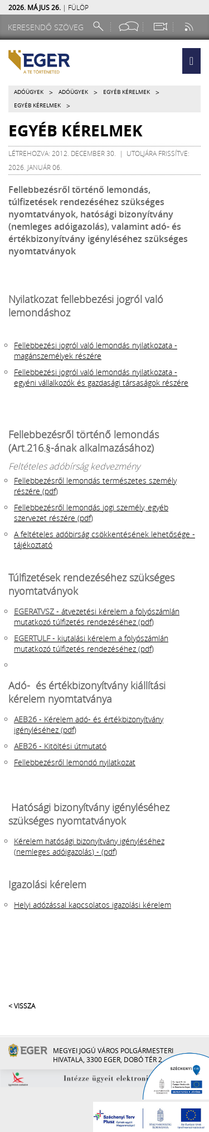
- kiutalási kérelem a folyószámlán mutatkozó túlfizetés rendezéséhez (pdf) (91, 643)
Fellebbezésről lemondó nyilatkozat (74, 762)
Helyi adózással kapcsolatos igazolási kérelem (92, 904)
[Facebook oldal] (129, 26)
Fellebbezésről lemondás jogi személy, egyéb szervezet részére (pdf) (91, 512)
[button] (191, 61)
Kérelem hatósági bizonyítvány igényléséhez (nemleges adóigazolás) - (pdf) (89, 846)
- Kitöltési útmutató (60, 746)
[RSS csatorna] (190, 26)
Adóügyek (28, 92)
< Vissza (21, 1005)
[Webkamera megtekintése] (160, 26)
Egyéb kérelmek (126, 92)
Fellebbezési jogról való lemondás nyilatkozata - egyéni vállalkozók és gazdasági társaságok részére (101, 377)
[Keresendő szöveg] (47, 27)
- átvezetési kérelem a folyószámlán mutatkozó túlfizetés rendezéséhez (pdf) (96, 616)
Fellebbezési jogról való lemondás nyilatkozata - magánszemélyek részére (95, 350)
